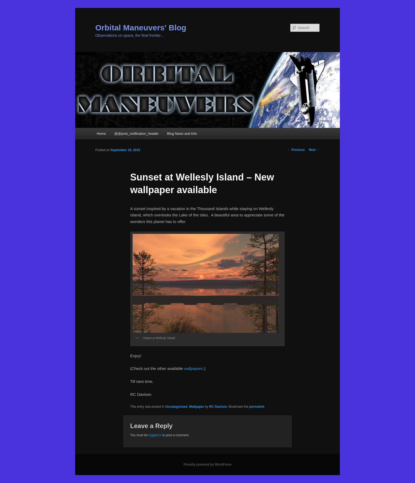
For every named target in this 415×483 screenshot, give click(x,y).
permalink (256, 406)
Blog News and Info (182, 134)
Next (314, 150)
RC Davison (218, 406)
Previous (296, 150)
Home (101, 134)
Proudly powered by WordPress (207, 464)
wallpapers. (194, 368)
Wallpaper (196, 406)
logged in (154, 435)
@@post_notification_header (136, 134)
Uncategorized (176, 406)
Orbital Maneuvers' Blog (140, 27)
